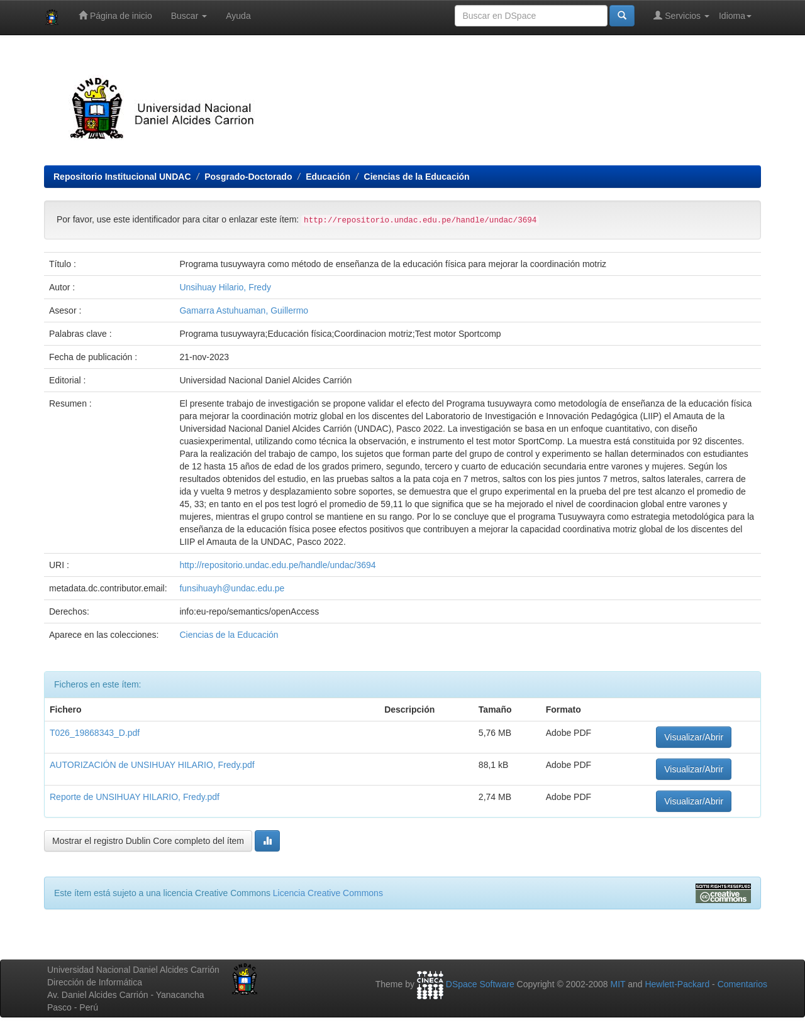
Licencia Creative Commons (328, 893)
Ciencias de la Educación (417, 177)
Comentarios (742, 984)
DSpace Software (480, 984)
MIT (617, 984)
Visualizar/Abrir (693, 737)
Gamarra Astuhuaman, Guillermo (243, 310)
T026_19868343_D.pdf (95, 733)
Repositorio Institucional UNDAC (122, 177)
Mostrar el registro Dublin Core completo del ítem (148, 841)
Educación (328, 177)
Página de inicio (115, 15)
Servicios (681, 15)
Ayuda (238, 16)
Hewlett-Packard (677, 984)
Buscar (189, 16)
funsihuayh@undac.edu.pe (231, 588)
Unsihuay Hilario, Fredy (225, 287)
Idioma (735, 16)
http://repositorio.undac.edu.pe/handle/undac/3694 (277, 565)
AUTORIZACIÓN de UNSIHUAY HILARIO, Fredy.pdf (152, 765)
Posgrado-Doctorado (248, 177)
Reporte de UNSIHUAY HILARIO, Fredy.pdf (134, 797)
